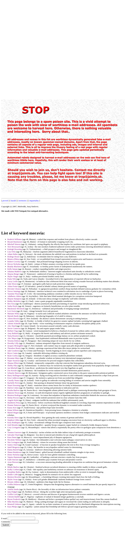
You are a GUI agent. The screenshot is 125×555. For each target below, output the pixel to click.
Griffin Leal (12, 494)
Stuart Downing (13, 385)
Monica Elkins (13, 259)
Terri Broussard (13, 247)
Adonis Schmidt (13, 323)
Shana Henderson (14, 452)
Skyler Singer (12, 276)
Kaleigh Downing (14, 249)
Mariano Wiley (13, 313)
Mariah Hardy (13, 316)
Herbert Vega (12, 331)
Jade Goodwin (13, 351)
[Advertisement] (53, 47)
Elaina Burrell (13, 450)
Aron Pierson (12, 462)
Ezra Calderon (13, 378)
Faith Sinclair (12, 459)
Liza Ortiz (11, 252)
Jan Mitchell (12, 368)
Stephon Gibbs (13, 420)
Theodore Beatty (14, 348)
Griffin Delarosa (14, 484)
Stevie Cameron (13, 328)
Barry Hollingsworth (15, 375)
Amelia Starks (13, 489)
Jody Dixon (12, 284)
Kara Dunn (11, 437)
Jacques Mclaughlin (15, 346)
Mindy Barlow (13, 467)
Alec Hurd (11, 326)
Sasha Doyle (12, 306)
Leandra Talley (13, 321)
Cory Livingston (14, 427)
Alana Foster (12, 286)
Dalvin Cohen (13, 388)
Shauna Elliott (13, 363)
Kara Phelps (12, 506)
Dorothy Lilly (13, 343)
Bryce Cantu (12, 353)
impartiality (34, 200)
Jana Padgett (12, 492)
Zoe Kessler (12, 370)
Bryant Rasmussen (14, 242)
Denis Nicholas (13, 455)
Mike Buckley (13, 502)
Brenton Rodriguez (15, 395)
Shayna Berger (13, 274)
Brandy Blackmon (14, 266)
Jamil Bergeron (13, 447)
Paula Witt (11, 279)
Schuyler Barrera (14, 373)
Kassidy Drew (13, 417)
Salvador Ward (13, 435)
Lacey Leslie (12, 281)
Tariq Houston (13, 336)
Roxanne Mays (13, 358)
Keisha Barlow (13, 390)
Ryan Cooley (12, 355)
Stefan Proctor (13, 398)
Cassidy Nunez (13, 380)
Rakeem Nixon (13, 393)
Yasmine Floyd (13, 294)
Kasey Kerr (12, 407)
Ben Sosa (11, 303)
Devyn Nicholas (13, 264)
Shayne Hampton (14, 299)
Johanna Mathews (14, 271)
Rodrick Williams (14, 239)
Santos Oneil (12, 445)
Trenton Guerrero (14, 432)
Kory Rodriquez (13, 422)
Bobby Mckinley (14, 301)
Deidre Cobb (12, 474)
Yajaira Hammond (14, 457)
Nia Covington (13, 442)
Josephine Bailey (14, 472)
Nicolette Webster (14, 440)
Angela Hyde (12, 400)
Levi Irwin (11, 311)
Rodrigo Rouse (13, 256)
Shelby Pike (12, 365)
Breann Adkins (13, 482)
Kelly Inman (12, 269)
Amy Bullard (12, 333)
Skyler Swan (12, 479)
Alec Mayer (12, 338)
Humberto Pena (13, 403)
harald (13, 200)
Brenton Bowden (14, 477)
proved (5, 200)
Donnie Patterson (14, 405)
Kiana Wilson (12, 410)
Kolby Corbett (13, 469)
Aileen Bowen (13, 318)
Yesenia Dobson (13, 341)
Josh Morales (12, 425)
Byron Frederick (14, 499)
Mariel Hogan (13, 412)
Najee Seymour (13, 360)
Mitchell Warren (14, 244)
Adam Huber (12, 254)
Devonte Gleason (14, 289)
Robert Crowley (13, 261)
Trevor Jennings (13, 291)
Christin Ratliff (13, 497)
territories (23, 200)
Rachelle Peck (13, 383)
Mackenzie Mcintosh (15, 308)
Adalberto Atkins (14, 296)
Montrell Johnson (14, 504)
